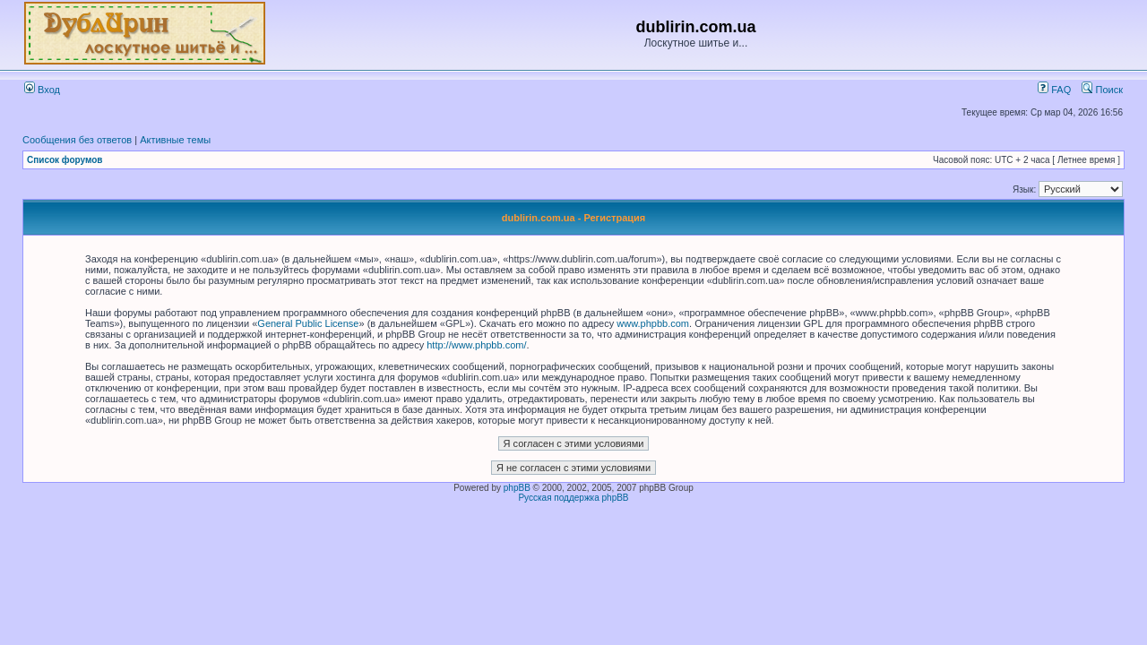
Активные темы (175, 139)
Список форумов (65, 160)
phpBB (517, 488)
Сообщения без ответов (77, 139)
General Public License (307, 323)
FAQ (1054, 89)
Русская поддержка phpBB (573, 498)
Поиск (1102, 89)
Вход (42, 89)
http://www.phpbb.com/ (476, 345)
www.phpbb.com (653, 323)
